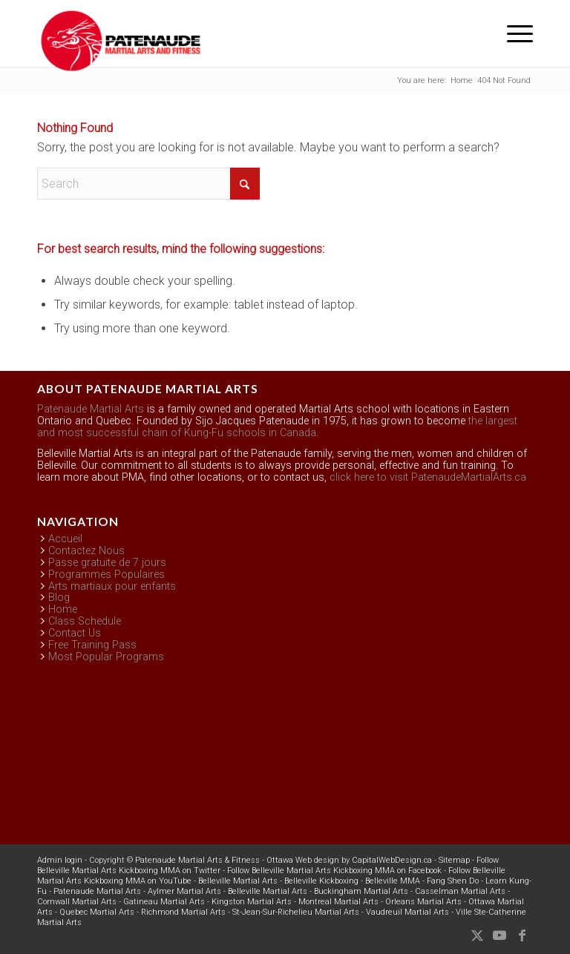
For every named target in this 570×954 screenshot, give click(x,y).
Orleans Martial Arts (423, 902)
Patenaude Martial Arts (90, 409)
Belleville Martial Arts (238, 881)
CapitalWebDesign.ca (392, 860)
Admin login (59, 860)
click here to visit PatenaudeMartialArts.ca (428, 477)
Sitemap (454, 860)
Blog (59, 597)
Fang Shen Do (453, 881)
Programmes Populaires (106, 574)
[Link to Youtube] (499, 935)
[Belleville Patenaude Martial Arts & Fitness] (120, 40)
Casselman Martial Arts (460, 891)
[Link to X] (477, 935)
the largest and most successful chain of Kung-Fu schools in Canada (277, 427)
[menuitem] (512, 33)
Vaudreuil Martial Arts (407, 912)
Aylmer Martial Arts (184, 891)
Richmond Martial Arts (183, 912)
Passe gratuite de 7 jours (107, 562)
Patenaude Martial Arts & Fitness (197, 860)
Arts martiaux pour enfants (112, 586)
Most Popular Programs (106, 657)
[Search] (148, 184)
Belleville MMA (392, 881)
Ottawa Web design (302, 860)
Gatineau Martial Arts (164, 902)
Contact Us (74, 633)
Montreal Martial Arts (338, 902)
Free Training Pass (92, 645)
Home (62, 609)
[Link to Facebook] (522, 935)
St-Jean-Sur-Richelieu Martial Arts (295, 912)
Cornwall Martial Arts (77, 902)
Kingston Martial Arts (252, 902)
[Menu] (512, 33)
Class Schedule (84, 621)
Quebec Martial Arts (96, 912)
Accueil (65, 539)
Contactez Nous (86, 551)
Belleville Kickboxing (321, 881)
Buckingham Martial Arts (361, 891)
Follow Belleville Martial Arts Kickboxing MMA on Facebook (334, 870)
